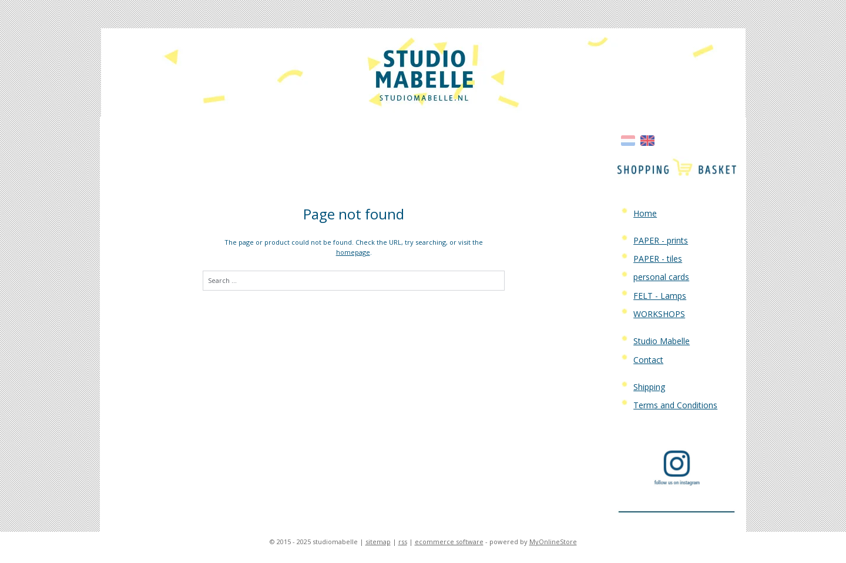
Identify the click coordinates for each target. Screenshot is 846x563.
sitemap (378, 541)
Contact (648, 359)
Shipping (649, 386)
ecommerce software (449, 541)
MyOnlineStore (553, 541)
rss (402, 541)
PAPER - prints (660, 240)
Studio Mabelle (661, 341)
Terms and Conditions (675, 405)
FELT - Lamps (659, 295)
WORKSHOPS (659, 313)
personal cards (661, 276)
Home (645, 213)
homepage (353, 252)
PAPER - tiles (657, 258)
